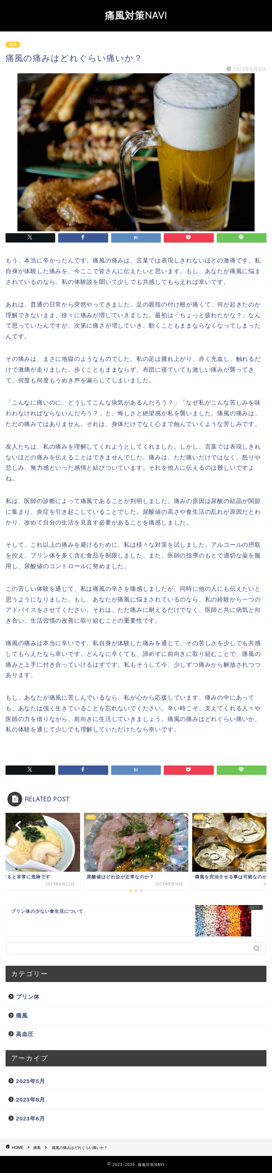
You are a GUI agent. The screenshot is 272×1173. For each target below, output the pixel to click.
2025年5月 (30, 1081)
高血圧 (25, 1034)
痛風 (13, 45)
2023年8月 (30, 1099)
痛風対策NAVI (136, 15)
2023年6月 (30, 1118)
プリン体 (28, 996)
